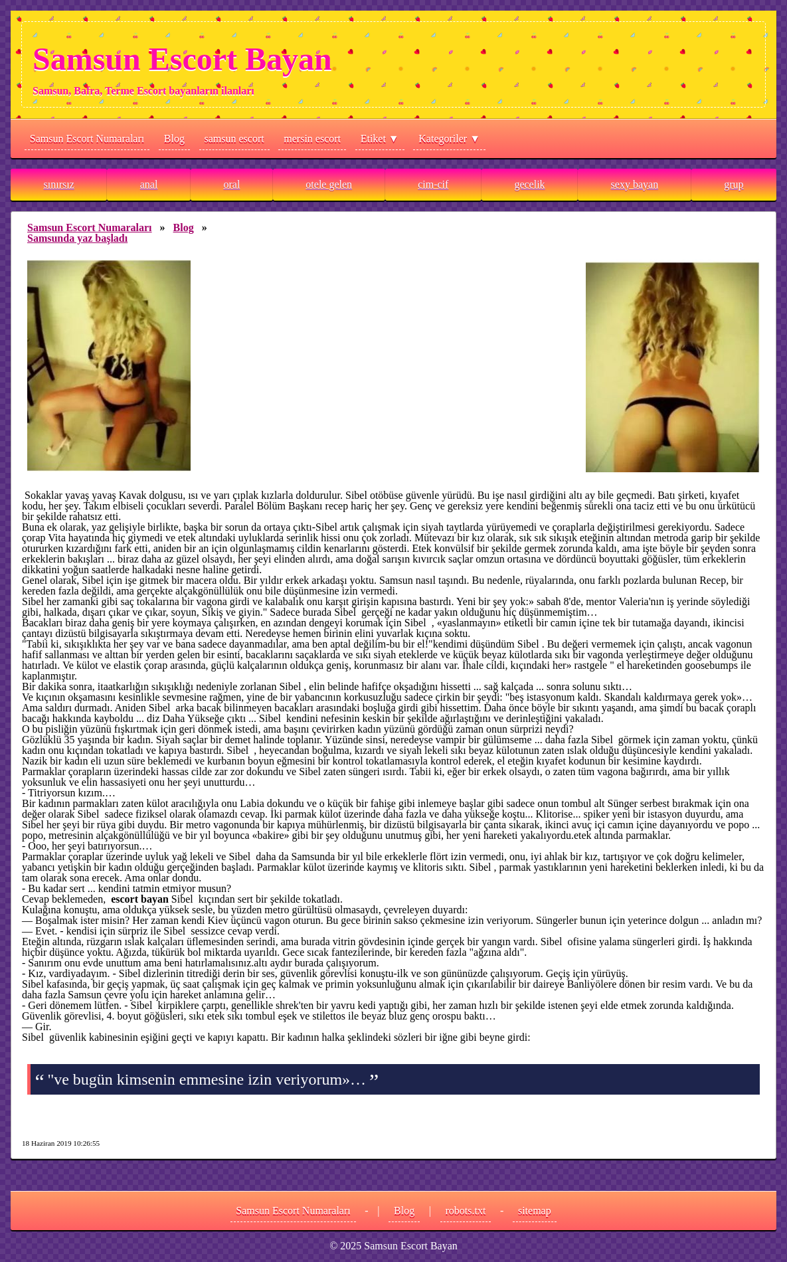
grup (733, 184)
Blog (174, 138)
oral (231, 184)
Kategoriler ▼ (449, 138)
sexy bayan (635, 184)
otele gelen (329, 184)
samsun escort (234, 138)
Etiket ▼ (380, 138)
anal (149, 184)
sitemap (534, 1210)
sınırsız (59, 184)
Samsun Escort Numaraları (87, 138)
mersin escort (312, 138)
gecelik (529, 184)
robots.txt (466, 1210)
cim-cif (433, 184)
